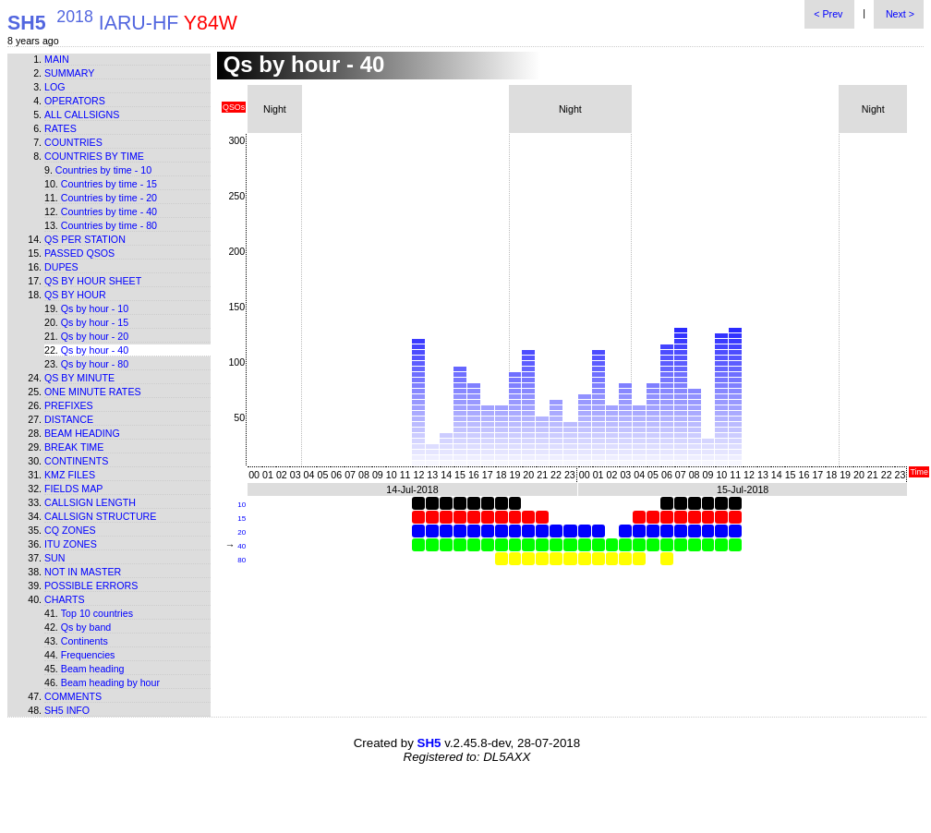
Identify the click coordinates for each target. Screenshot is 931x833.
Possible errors (91, 585)
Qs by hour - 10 (94, 308)
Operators (74, 100)
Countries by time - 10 (103, 169)
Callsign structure (100, 516)
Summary (69, 72)
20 (241, 532)
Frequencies (88, 654)
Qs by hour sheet (92, 280)
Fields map (73, 488)
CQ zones (70, 530)
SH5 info (67, 710)
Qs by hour (75, 294)
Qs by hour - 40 (94, 350)
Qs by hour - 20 (94, 336)
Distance (68, 419)
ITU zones (70, 543)
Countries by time (94, 156)
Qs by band (86, 627)
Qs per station (85, 239)
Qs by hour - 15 (94, 322)
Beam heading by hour (110, 682)
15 (241, 518)
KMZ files (69, 474)
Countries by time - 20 (109, 197)
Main (56, 59)
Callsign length (90, 502)
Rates (60, 128)
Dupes (61, 266)
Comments (73, 696)
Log (55, 86)
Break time (73, 447)
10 (241, 505)
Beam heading (82, 433)
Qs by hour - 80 (94, 363)
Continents (76, 460)
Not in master (82, 571)
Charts (64, 599)
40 (241, 546)
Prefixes (68, 405)
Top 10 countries (97, 613)
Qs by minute (79, 377)
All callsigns (81, 114)
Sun (55, 557)
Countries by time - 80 (109, 225)
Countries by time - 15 (109, 183)
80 (241, 560)
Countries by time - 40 (109, 211)
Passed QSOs (79, 253)
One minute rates (92, 391)
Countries (73, 142)
